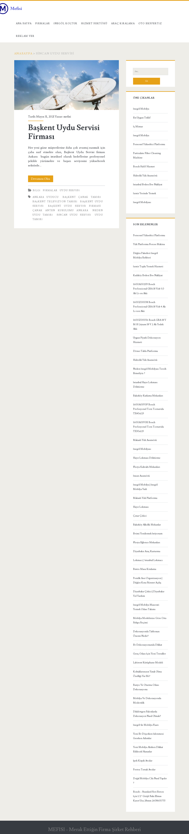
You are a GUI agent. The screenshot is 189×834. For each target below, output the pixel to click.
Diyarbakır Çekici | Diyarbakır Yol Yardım (148, 593)
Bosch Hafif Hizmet (144, 166)
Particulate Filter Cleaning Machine (147, 155)
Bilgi (36, 190)
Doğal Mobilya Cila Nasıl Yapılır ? (150, 780)
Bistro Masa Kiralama (144, 569)
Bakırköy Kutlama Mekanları (148, 395)
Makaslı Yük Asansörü (145, 440)
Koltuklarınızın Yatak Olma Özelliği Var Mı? (147, 674)
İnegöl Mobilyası (142, 202)
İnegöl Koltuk (65, 23)
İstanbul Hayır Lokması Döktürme (145, 384)
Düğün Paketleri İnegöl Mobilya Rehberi (145, 255)
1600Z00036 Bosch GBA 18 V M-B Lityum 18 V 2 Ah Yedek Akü (149, 324)
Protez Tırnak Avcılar (144, 769)
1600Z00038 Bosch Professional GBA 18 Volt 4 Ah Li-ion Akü (149, 307)
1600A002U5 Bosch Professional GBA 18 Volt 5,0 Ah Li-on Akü (148, 289)
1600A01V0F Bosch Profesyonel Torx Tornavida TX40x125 (148, 409)
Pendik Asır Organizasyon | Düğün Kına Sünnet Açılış (147, 580)
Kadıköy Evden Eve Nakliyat (148, 275)
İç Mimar (138, 126)
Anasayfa (23, 53)
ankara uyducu (45, 197)
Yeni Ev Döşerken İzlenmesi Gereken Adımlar (148, 736)
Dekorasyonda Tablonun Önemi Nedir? (146, 633)
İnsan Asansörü (141, 475)
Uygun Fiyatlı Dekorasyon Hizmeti (147, 340)
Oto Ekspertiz (150, 23)
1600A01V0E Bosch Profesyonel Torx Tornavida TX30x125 (148, 427)
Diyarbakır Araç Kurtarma (146, 551)
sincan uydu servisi (74, 214)
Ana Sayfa (24, 23)
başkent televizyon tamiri (54, 201)
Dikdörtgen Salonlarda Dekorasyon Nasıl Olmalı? (147, 714)
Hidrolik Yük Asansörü (145, 175)
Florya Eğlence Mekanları (146, 542)
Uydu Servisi (70, 190)
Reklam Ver (25, 36)
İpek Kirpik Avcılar (142, 760)
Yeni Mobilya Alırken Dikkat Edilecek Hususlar (148, 749)
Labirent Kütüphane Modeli (148, 662)
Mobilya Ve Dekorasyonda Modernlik (147, 700)
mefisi (67, 116)
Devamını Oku (42, 178)
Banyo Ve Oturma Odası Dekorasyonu (146, 687)
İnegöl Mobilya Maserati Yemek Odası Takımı (146, 607)
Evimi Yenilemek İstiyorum (147, 533)
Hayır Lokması (141, 506)
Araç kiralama (123, 23)
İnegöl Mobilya (141, 108)
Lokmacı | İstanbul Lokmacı (148, 560)
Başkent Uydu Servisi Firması (66, 85)
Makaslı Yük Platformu (145, 498)
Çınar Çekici (140, 515)
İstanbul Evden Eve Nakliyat (147, 184)
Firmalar (42, 23)
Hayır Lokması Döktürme (146, 457)
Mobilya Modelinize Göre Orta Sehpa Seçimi (149, 620)
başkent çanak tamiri (82, 197)
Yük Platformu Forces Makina (149, 244)
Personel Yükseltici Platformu (149, 144)
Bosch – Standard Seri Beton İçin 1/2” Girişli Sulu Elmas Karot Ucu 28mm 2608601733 (149, 796)
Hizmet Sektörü (94, 23)
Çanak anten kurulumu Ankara (60, 210)
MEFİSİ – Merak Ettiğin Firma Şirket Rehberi (94, 829)
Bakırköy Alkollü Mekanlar (147, 524)
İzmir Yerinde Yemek (144, 193)
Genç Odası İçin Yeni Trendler (149, 653)
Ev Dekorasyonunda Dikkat (147, 644)
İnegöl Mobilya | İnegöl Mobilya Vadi (145, 487)
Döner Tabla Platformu (145, 351)
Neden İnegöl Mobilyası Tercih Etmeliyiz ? (149, 371)
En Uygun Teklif (142, 117)
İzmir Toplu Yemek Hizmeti (148, 266)
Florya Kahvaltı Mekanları (146, 466)
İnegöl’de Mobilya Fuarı (146, 725)
